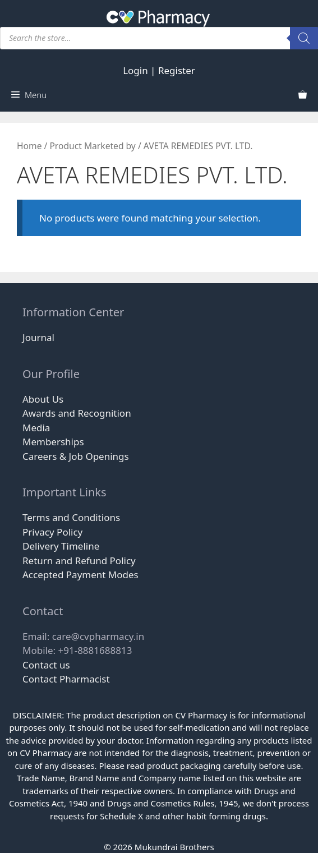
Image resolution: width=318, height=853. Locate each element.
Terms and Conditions (71, 517)
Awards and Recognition (76, 413)
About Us (42, 399)
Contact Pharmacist (66, 678)
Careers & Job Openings (75, 456)
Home (29, 146)
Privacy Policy (52, 531)
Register (176, 70)
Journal (38, 337)
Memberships (53, 441)
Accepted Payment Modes (80, 574)
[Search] (304, 38)
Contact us (46, 664)
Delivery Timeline (60, 546)
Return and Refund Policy (79, 560)
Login (135, 70)
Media (36, 427)
